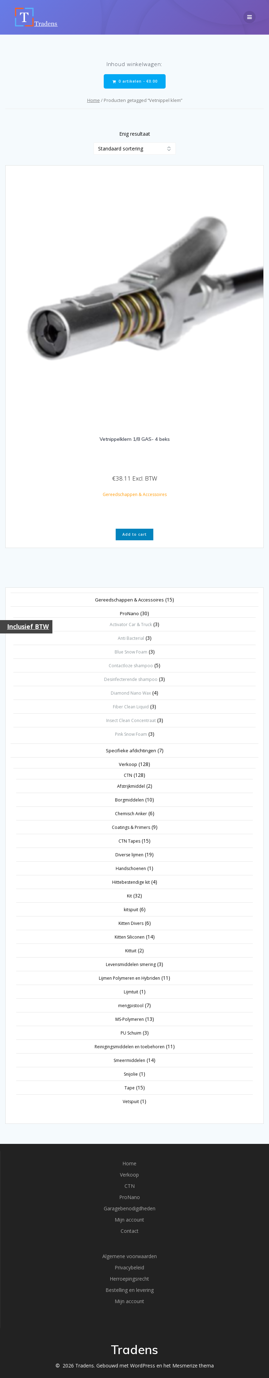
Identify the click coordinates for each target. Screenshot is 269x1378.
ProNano (129, 1197)
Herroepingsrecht (129, 1278)
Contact (130, 1231)
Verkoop (129, 1174)
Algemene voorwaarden (129, 1256)
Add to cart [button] (134, 534)
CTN (129, 1186)
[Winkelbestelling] (135, 148)
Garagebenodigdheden (129, 1208)
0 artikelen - (135, 81)
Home (93, 100)
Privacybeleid (129, 1267)
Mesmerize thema (193, 1365)
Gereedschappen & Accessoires (135, 494)
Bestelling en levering (129, 1290)
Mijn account (129, 1219)
